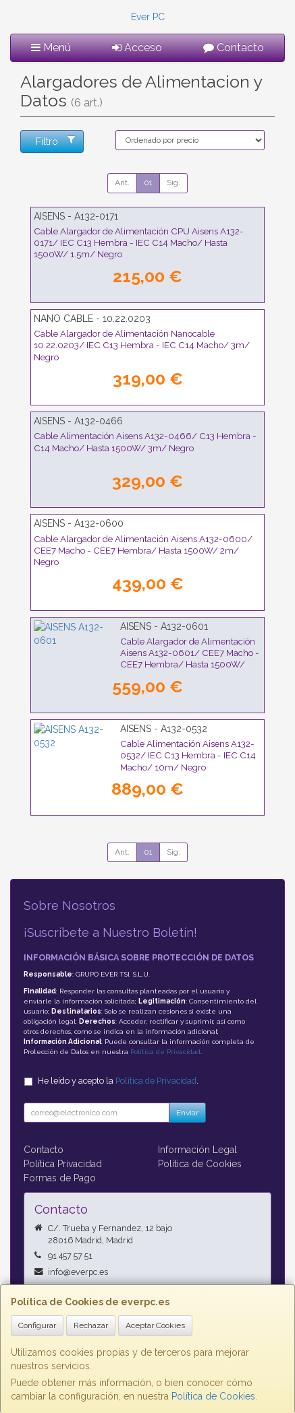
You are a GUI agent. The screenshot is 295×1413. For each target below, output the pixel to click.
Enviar (187, 1112)
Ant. (122, 182)
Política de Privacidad (165, 1051)
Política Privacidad (63, 1163)
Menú (51, 47)
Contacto (233, 47)
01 (148, 182)
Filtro (55, 141)
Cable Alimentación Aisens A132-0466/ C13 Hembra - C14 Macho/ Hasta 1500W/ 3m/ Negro (145, 441)
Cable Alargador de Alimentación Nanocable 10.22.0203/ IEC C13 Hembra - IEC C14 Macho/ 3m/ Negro (142, 345)
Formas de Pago (60, 1178)
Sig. (173, 182)
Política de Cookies (213, 1396)
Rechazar (91, 1325)
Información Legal (197, 1149)
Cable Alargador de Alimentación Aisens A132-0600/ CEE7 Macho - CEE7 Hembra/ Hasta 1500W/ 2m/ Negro (143, 550)
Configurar (37, 1325)
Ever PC (148, 16)
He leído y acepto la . (118, 1081)
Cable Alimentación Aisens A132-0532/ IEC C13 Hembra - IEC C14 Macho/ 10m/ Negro (130, 749)
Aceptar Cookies (155, 1325)
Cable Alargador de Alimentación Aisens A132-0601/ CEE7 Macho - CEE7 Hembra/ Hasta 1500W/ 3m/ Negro (142, 653)
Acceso (137, 47)
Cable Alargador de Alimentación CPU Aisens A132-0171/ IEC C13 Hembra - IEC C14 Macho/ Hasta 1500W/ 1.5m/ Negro (139, 243)
